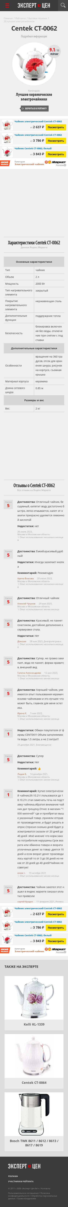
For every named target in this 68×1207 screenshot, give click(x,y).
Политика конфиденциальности (29, 1194)
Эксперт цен (34, 5)
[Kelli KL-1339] (34, 998)
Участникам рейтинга (21, 1181)
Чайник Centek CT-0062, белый (33, 148)
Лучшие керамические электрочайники (34, 97)
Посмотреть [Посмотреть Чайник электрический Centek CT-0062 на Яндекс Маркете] (56, 127)
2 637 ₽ (37, 127)
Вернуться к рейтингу (34, 108)
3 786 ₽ (37, 140)
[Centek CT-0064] (34, 1056)
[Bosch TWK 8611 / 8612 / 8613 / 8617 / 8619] (34, 1114)
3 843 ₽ (37, 154)
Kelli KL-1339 (34, 1024)
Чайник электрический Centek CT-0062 (38, 121)
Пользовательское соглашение (23, 1193)
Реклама (13, 1176)
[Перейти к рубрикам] (7, 5)
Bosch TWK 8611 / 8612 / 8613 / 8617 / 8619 (34, 1143)
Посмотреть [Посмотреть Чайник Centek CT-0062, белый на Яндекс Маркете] (56, 154)
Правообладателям (26, 1198)
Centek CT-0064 (34, 1082)
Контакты (45, 1188)
